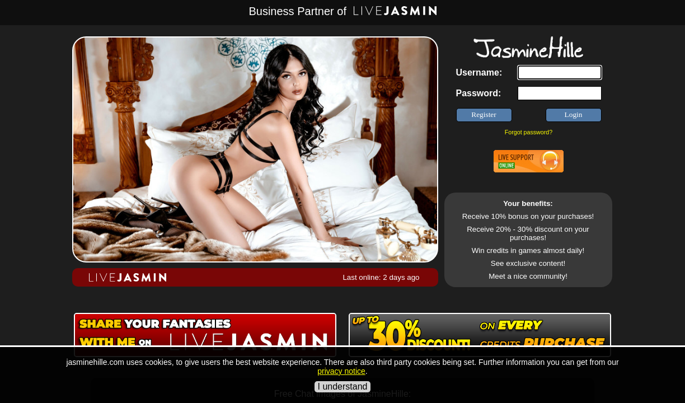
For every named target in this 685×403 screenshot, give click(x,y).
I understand (343, 386)
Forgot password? (528, 132)
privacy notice (341, 371)
